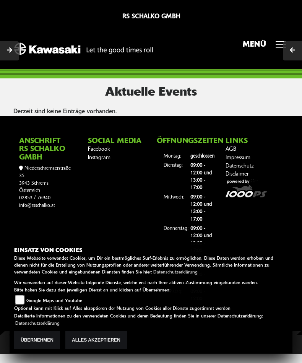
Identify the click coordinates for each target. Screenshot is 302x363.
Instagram (99, 158)
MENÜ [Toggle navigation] (267, 47)
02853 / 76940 (34, 197)
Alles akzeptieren (96, 340)
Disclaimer (237, 174)
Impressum (238, 158)
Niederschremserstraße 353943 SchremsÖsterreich (45, 179)
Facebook (99, 149)
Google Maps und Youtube (54, 301)
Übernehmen (37, 340)
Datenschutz (240, 166)
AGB (231, 149)
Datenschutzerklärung (175, 272)
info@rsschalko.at (37, 205)
